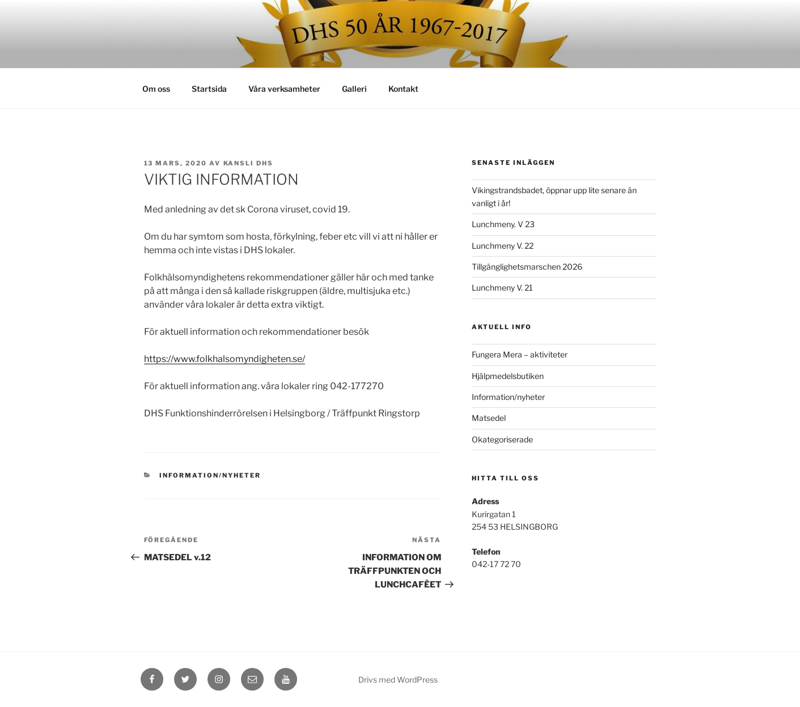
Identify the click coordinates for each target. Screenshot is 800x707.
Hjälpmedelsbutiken (508, 376)
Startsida (209, 88)
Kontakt (403, 88)
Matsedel (489, 418)
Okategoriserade (502, 439)
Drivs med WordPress (398, 679)
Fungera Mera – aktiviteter (520, 354)
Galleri (354, 88)
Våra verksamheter (284, 88)
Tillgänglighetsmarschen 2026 (527, 266)
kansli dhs (248, 163)
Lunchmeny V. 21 (502, 287)
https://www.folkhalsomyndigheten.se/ (224, 359)
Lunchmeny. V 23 (503, 224)
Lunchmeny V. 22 (503, 245)
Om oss (156, 88)
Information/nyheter (210, 475)
